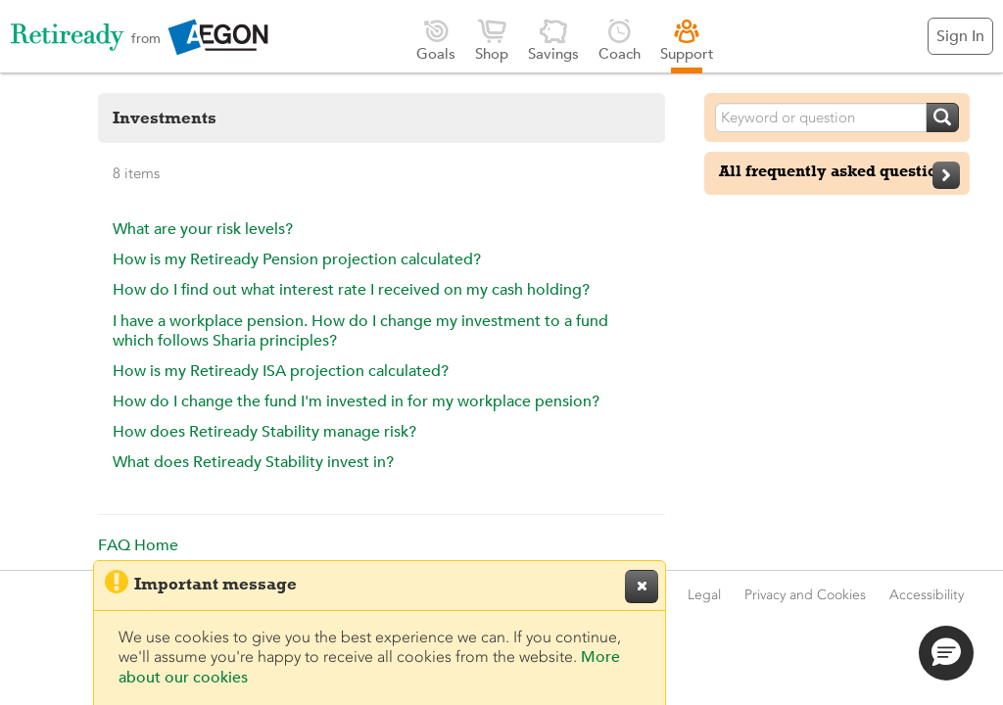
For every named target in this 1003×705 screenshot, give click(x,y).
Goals (435, 40)
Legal (704, 595)
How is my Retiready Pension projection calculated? (297, 259)
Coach (619, 40)
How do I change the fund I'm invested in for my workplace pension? (356, 401)
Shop (491, 40)
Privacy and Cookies (805, 595)
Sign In (960, 36)
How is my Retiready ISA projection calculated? (281, 371)
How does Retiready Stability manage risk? (264, 432)
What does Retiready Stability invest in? (253, 462)
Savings (553, 40)
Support (687, 40)
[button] (946, 653)
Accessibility (926, 595)
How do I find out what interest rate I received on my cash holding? (351, 290)
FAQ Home (138, 545)
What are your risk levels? (203, 229)
